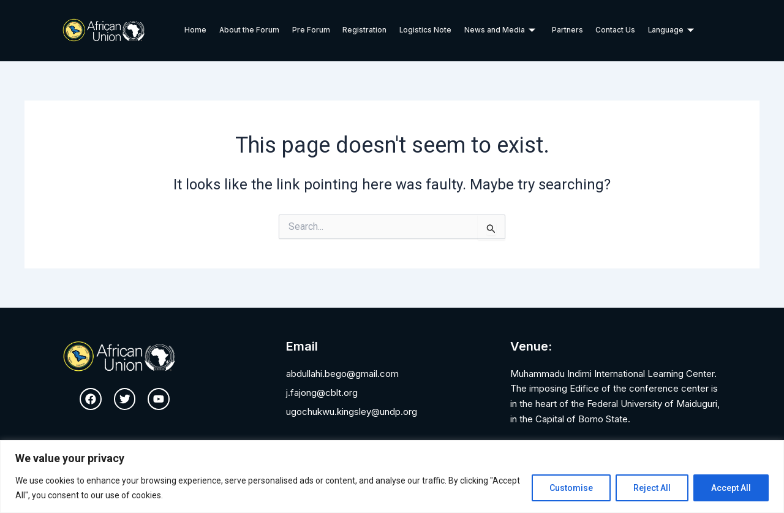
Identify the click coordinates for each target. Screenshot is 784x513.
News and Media (499, 30)
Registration (365, 30)
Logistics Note (425, 30)
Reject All (652, 488)
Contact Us (615, 30)
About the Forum (250, 30)
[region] (392, 476)
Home (197, 30)
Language (670, 30)
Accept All (731, 488)
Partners (566, 30)
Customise (571, 488)
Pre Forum (312, 30)
